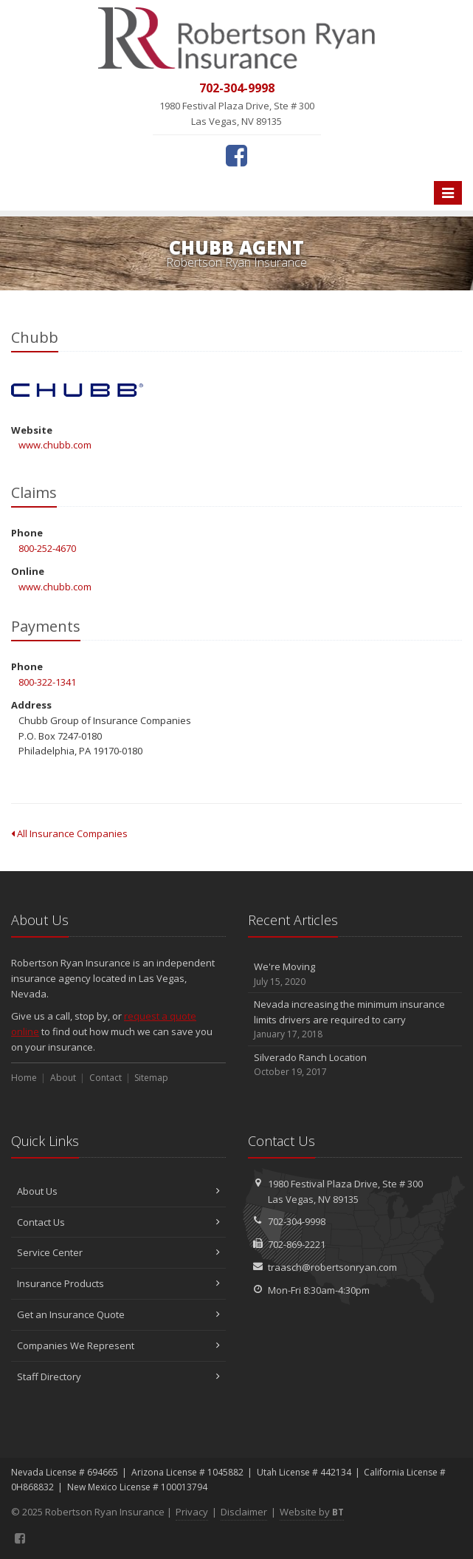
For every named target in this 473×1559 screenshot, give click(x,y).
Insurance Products (118, 1283)
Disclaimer (244, 1511)
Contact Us (118, 1222)
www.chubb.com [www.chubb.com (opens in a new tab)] (55, 444)
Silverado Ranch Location (355, 1065)
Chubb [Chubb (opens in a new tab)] (77, 390)
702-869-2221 (296, 1244)
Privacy (192, 1511)
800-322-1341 (47, 682)
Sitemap (151, 1077)
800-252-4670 (47, 548)
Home (24, 1077)
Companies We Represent (118, 1345)
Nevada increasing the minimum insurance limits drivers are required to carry (355, 1019)
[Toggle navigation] (448, 193)
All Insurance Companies (69, 833)
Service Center (118, 1252)
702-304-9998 (296, 1221)
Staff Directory (118, 1376)
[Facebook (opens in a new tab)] (236, 155)
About (63, 1077)
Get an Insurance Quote (118, 1314)
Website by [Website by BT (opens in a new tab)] (312, 1511)
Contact (105, 1077)
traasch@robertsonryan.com (332, 1267)
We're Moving (355, 974)
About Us (118, 1191)
